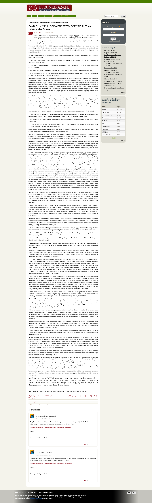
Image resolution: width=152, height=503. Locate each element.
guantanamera (106, 126)
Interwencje (57, 16)
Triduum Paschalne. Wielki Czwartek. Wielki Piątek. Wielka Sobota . (113, 74)
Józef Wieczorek (106, 134)
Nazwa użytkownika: (113, 27)
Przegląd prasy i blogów (62, 22)
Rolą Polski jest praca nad (47, 416)
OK (129, 493)
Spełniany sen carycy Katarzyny (113, 81)
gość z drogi (105, 112)
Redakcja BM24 (37, 32)
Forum (34, 16)
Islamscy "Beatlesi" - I (110, 79)
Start (28, 16)
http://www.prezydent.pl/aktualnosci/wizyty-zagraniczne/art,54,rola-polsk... (50, 427)
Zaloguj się (32, 402)
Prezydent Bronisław (45, 452)
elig (103, 123)
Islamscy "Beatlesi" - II (110, 70)
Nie (134, 493)
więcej (123, 92)
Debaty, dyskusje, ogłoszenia (47, 22)
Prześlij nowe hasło (114, 41)
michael (104, 121)
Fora (38, 22)
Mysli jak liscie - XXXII (110, 68)
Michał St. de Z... (107, 115)
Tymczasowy (105, 118)
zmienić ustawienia (36, 498)
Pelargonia (105, 132)
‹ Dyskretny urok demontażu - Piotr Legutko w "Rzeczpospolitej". (41, 397)
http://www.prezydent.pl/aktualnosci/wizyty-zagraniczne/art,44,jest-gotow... (51, 463)
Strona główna (32, 22)
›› (118, 138)
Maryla (37, 419)
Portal (65, 16)
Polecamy (72, 16)
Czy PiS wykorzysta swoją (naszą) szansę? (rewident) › (82, 396)
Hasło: (113, 32)
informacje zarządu (45, 16)
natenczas (105, 129)
